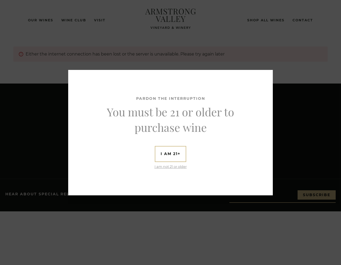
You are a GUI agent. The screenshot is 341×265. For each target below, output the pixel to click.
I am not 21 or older (171, 167)
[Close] (268, 74)
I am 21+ (170, 154)
